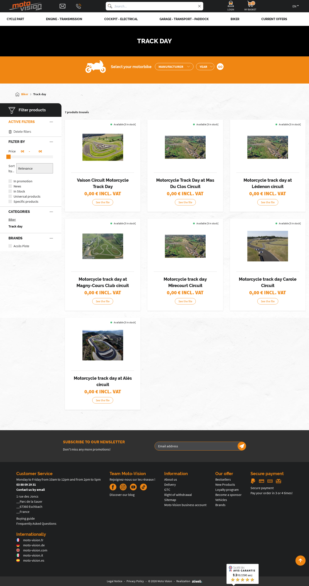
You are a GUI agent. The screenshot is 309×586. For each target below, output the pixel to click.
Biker (12, 219)
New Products (225, 484)
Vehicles (221, 500)
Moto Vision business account (185, 505)
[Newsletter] (242, 446)
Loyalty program (227, 489)
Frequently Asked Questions (36, 523)
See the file (108, 202)
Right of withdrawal (178, 495)
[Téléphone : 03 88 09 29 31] (79, 6)
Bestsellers (223, 479)
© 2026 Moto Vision (160, 581)
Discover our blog (122, 495)
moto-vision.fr (29, 540)
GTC (167, 489)
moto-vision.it (29, 555)
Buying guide (25, 518)
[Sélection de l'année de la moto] (205, 66)
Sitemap (170, 500)
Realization (189, 581)
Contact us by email (30, 489)
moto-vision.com (31, 550)
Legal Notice (114, 581)
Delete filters (19, 132)
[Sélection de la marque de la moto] (174, 66)
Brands (220, 505)
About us (170, 479)
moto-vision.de (30, 545)
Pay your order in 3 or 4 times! (272, 493)
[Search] (110, 6)
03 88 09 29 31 (26, 484)
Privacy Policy (135, 581)
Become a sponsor (228, 495)
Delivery (170, 484)
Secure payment (262, 488)
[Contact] (62, 6)
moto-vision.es (30, 560)
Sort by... (11, 168)
